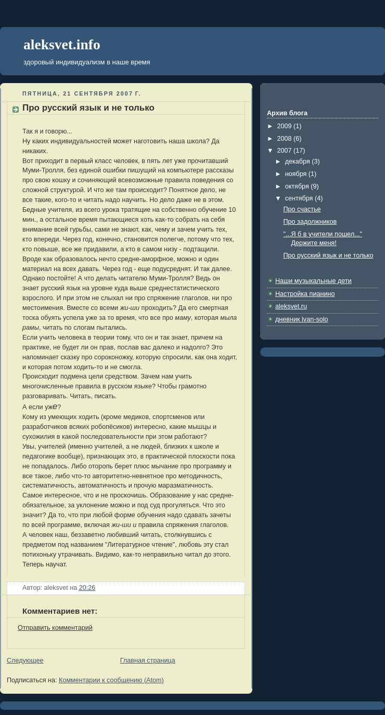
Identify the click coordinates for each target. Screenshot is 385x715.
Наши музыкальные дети (313, 281)
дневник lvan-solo (301, 319)
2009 (285, 126)
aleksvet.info (61, 44)
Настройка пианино (305, 294)
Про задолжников (310, 221)
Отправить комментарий (55, 627)
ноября (297, 174)
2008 (285, 138)
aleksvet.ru (291, 306)
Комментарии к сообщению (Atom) (111, 680)
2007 (285, 150)
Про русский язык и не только (88, 108)
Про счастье (302, 209)
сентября (300, 198)
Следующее (25, 660)
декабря (298, 161)
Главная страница (147, 660)
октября (298, 186)
